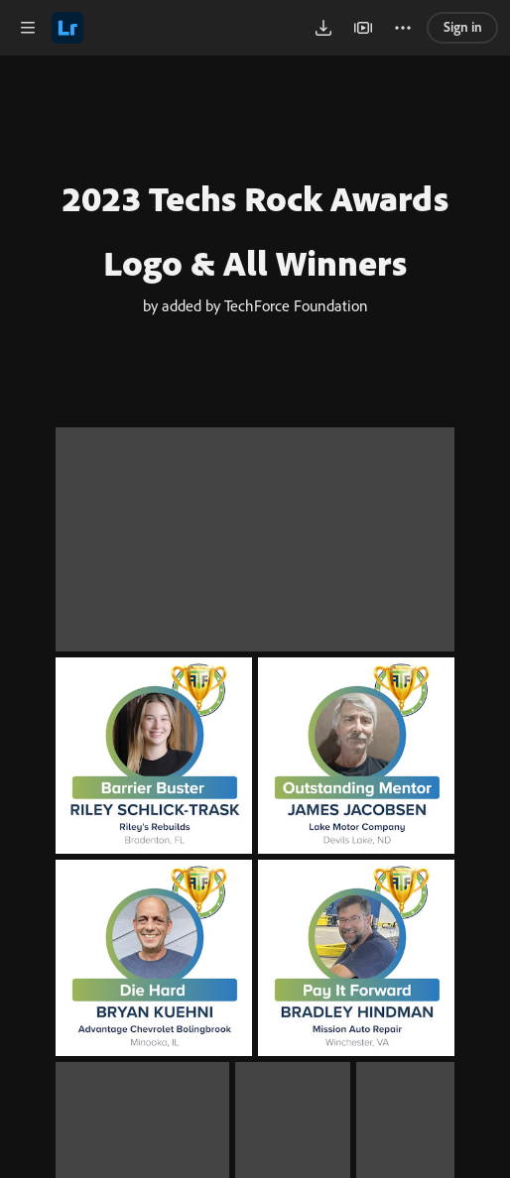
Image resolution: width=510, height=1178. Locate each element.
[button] (28, 28)
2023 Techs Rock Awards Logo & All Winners (255, 230)
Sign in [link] (463, 27)
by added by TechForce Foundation (255, 369)
